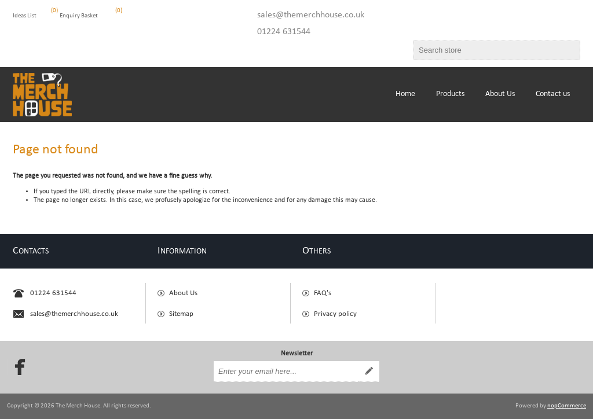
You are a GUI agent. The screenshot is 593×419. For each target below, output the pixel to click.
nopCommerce (566, 406)
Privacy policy (335, 314)
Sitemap (181, 314)
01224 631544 (283, 31)
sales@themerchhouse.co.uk (310, 15)
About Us (183, 293)
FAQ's (322, 293)
